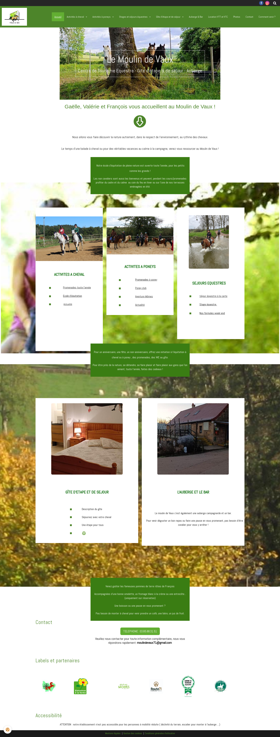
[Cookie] (8, 730)
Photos (236, 16)
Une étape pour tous (93, 525)
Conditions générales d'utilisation (160, 733)
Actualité (68, 304)
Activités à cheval (75, 16)
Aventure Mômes (144, 296)
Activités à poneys (101, 16)
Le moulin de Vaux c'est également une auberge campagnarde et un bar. (193, 513)
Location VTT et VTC (218, 16)
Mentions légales (113, 733)
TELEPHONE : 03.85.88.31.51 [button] (140, 631)
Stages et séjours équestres (133, 16)
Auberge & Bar (196, 16)
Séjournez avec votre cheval (96, 517)
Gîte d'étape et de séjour (168, 16)
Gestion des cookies (132, 733)
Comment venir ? (267, 16)
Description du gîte (92, 509)
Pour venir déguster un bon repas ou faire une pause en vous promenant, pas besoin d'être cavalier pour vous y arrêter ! (193, 523)
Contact (249, 16)
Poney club (140, 288)
